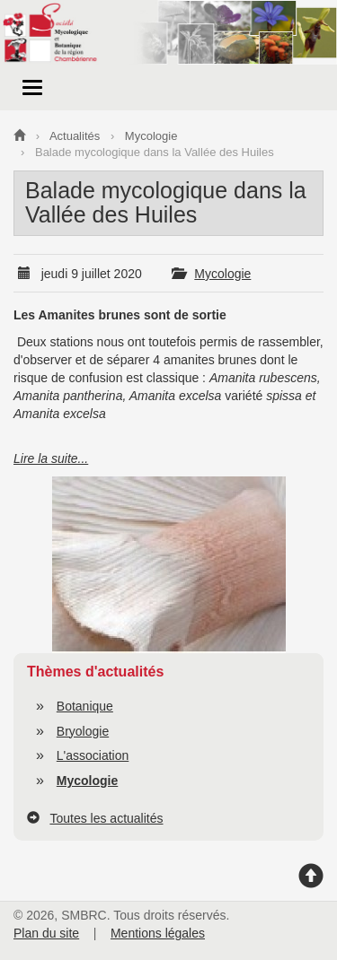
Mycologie (222, 273)
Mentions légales (158, 933)
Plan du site (46, 933)
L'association (93, 755)
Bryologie (83, 731)
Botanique (85, 706)
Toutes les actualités (106, 818)
